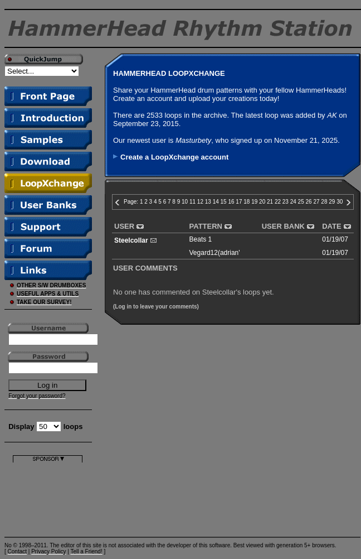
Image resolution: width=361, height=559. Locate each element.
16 (231, 202)
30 (339, 202)
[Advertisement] (47, 497)
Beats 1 (200, 239)
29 (332, 202)
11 (192, 202)
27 (316, 202)
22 (278, 202)
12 (200, 202)
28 (324, 202)
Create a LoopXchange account (174, 157)
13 (208, 202)
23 (285, 202)
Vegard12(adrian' (214, 253)
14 (216, 202)
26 (309, 202)
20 (262, 202)
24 (293, 202)
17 (239, 202)
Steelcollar (131, 240)
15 (224, 202)
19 (254, 202)
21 (270, 202)
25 (301, 202)
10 (185, 202)
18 (246, 202)
